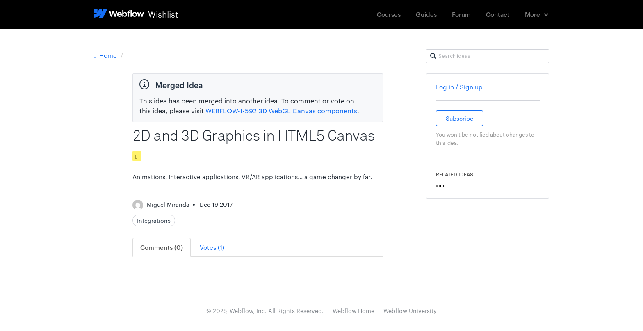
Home (106, 55)
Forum (461, 14)
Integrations (154, 220)
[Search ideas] (487, 56)
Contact (498, 14)
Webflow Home (353, 310)
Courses (389, 14)
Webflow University (410, 310)
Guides (426, 14)
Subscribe (459, 118)
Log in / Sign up (459, 86)
